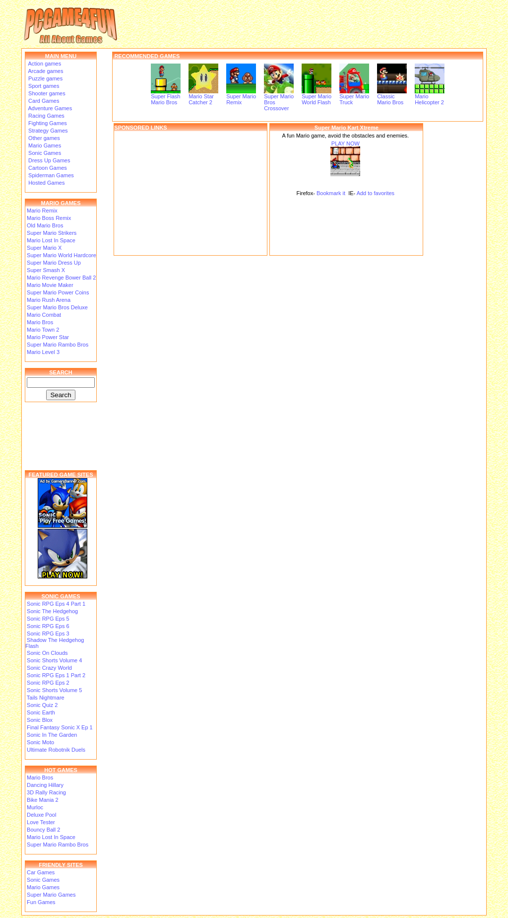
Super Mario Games (51, 895)
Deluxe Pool (41, 815)
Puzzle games (45, 78)
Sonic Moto (40, 742)
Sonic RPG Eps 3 (48, 633)
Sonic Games (44, 153)
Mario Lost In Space (51, 240)
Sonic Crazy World (49, 668)
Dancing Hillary (45, 785)
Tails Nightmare (45, 698)
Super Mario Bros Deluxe (57, 307)
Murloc (35, 807)
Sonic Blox (40, 720)
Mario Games (44, 145)
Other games (43, 138)
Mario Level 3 (43, 352)
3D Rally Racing (46, 792)
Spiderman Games (50, 175)
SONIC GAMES (60, 596)
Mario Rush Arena (48, 300)
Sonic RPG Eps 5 (48, 619)
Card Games (43, 101)
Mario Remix (42, 210)
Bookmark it (331, 193)
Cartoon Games (47, 168)
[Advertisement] (190, 193)
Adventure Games (49, 108)
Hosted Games (46, 183)
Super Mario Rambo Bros (57, 345)
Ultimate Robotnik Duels (56, 750)
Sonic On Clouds (47, 653)
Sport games (43, 86)
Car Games (41, 872)
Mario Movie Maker (50, 285)
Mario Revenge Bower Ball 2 (61, 278)
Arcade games (45, 71)
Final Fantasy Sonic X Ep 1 (60, 727)
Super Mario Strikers (51, 233)
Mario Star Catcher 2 (203, 96)
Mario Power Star (48, 337)
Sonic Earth (41, 712)
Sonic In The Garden (52, 735)
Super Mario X (44, 248)
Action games (44, 64)
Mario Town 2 (43, 330)
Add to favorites (375, 193)
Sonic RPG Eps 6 (48, 626)
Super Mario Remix (241, 96)
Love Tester (41, 822)
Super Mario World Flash (316, 96)
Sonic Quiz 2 (42, 705)
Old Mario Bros (45, 225)
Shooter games (46, 93)
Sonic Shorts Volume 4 (54, 660)
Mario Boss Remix (49, 218)
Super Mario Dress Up (54, 263)
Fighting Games (47, 123)
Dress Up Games (48, 160)
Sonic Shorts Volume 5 (54, 690)
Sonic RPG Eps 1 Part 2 (56, 675)
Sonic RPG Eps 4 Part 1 (56, 604)
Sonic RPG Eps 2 (48, 683)
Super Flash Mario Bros (166, 96)
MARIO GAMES (60, 203)
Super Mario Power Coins (58, 292)
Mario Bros (40, 322)
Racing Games (45, 116)
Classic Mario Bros (392, 96)
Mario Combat (44, 315)
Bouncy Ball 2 (43, 830)
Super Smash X (46, 270)
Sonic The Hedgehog (52, 611)
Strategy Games (47, 131)
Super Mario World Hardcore (61, 255)
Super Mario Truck (354, 96)
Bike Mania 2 (43, 800)
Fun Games (41, 902)
